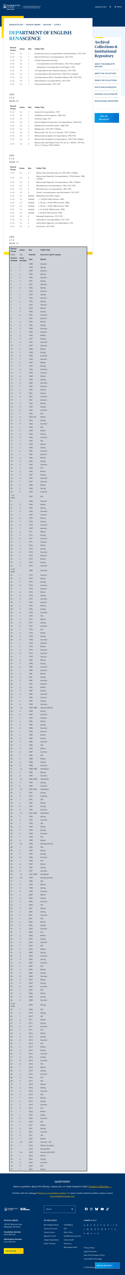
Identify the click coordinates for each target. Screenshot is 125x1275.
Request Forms (50, 1236)
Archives (47, 24)
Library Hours (49, 1232)
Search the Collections (106, 80)
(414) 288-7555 (9, 1234)
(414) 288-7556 (9, 1242)
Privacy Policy (89, 1248)
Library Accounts (50, 1228)
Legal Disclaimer (90, 1251)
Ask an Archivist (104, 118)
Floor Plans (68, 1232)
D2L (65, 1228)
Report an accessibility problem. (52, 1193)
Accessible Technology (93, 1259)
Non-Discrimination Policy (94, 1255)
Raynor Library (33, 24)
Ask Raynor (10, 1251)
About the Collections (105, 73)
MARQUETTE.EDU (101, 7)
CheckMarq (68, 1225)
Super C (57, 24)
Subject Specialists (51, 1240)
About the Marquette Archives (105, 65)
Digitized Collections (106, 94)
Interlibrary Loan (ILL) (72, 1236)
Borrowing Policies (51, 1225)
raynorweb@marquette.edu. (62, 1196)
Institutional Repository (106, 101)
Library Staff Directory (69, 1242)
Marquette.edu (16, 24)
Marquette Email (70, 1247)
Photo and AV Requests (105, 87)
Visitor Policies (49, 1243)
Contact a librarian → (100, 1186)
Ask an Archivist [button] (104, 1265)
